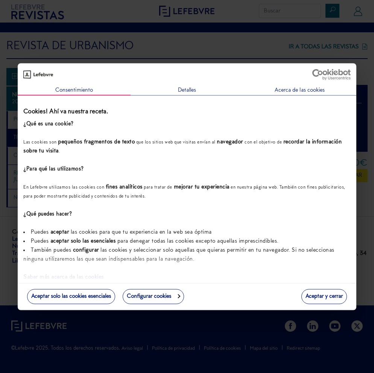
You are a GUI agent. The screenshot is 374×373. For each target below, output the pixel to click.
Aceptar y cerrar (324, 296)
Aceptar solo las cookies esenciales (71, 296)
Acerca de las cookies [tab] (300, 90)
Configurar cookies (153, 296)
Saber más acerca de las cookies (63, 277)
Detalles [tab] (187, 90)
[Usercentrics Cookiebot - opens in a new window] (318, 74)
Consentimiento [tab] (74, 90)
